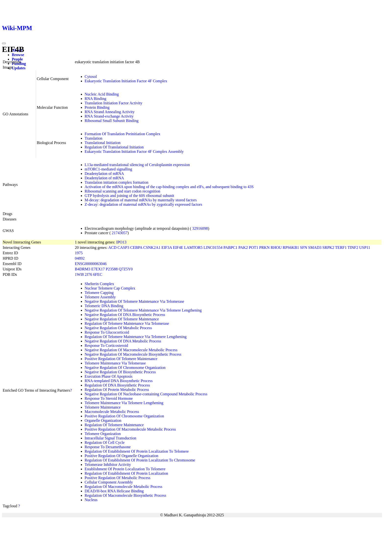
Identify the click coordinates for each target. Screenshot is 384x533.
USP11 (364, 247)
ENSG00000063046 (91, 264)
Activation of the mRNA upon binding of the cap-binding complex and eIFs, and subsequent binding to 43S (169, 187)
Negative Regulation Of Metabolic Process (118, 328)
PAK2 (243, 247)
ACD (112, 247)
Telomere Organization (103, 434)
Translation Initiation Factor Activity (113, 103)
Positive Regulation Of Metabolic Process (117, 478)
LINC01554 (213, 247)
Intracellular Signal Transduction (110, 438)
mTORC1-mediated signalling (108, 169)
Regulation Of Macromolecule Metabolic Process (123, 487)
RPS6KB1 (291, 247)
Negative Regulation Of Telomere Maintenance (122, 319)
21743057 (119, 233)
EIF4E (178, 247)
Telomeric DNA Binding (104, 306)
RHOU (276, 247)
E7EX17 (98, 269)
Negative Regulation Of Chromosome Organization (125, 367)
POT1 (253, 247)
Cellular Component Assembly (109, 482)
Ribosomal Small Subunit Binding (112, 121)
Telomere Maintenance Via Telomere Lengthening (124, 403)
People (17, 59)
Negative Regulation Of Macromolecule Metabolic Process (131, 350)
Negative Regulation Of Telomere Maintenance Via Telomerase (134, 301)
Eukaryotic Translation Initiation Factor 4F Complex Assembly (134, 151)
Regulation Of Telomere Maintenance (114, 425)
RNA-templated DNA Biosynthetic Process (119, 381)
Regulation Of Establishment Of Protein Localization (126, 473)
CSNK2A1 (151, 247)
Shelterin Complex (99, 284)
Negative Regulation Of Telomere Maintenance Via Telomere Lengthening (143, 310)
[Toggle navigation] (4, 43)
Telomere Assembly (100, 297)
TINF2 (353, 247)
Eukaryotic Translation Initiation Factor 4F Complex (126, 81)
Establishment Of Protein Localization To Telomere (125, 469)
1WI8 (79, 274)
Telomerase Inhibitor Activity (108, 464)
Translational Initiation (103, 143)
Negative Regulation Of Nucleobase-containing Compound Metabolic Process (146, 394)
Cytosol (91, 76)
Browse (18, 55)
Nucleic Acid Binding (102, 94)
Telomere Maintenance (103, 407)
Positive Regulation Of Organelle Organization (121, 456)
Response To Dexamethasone (108, 447)
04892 (80, 258)
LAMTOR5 (193, 247)
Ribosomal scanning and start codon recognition (122, 191)
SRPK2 (328, 247)
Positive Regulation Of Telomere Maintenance (121, 359)
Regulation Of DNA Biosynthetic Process (117, 385)
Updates (18, 68)
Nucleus (91, 500)
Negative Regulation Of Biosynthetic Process (120, 372)
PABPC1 (230, 247)
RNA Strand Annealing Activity (110, 112)
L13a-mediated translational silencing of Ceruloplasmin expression (137, 165)
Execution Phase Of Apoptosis (108, 376)
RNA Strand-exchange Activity (109, 116)
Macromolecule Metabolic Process (112, 412)
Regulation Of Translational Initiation (114, 147)
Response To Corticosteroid (106, 345)
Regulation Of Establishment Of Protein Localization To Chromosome (140, 460)
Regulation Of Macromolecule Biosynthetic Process (125, 495)
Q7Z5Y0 (126, 269)
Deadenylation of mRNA (104, 173)
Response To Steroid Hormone (109, 398)
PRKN (264, 247)
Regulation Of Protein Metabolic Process (117, 390)
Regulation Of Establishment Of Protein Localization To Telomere (137, 451)
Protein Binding (97, 107)
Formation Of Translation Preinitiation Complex (122, 134)
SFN (303, 247)
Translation (93, 138)
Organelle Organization (103, 420)
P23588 (112, 269)
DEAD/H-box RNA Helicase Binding (114, 491)
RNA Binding (95, 99)
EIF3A (166, 247)
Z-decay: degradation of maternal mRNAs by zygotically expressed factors (143, 204)
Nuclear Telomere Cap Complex (110, 288)
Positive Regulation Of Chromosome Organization (124, 416)
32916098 (200, 228)
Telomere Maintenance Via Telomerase (115, 363)
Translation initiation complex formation (116, 182)
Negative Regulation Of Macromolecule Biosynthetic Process (133, 354)
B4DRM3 (82, 269)
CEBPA (136, 247)
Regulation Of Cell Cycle (105, 442)
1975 (79, 253)
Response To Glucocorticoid (107, 332)
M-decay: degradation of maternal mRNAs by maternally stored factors (141, 200)
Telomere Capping (99, 293)
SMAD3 (314, 247)
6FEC (97, 274)
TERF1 (341, 247)
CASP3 (123, 247)
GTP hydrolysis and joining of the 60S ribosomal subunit (129, 196)
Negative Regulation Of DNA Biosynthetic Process (125, 315)
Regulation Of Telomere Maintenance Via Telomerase (127, 323)
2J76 (88, 274)
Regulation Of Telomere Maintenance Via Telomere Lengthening (136, 337)
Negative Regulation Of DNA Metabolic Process (123, 341)
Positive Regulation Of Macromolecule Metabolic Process (130, 429)
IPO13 (121, 242)
